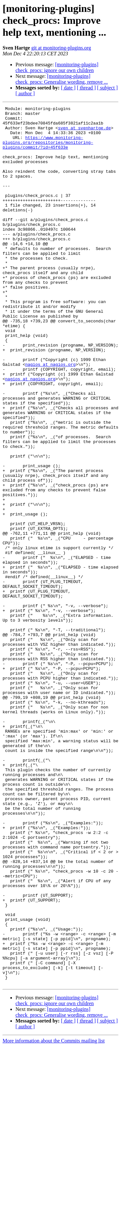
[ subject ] (107, 87)
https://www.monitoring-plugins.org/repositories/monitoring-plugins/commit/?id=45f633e (48, 150)
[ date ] (68, 87)
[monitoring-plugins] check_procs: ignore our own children (56, 67)
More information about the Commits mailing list (54, 1216)
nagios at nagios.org (50, 416)
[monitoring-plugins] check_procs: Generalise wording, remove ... (61, 79)
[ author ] (25, 93)
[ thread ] (86, 87)
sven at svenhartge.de (84, 132)
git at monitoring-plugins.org (61, 48)
